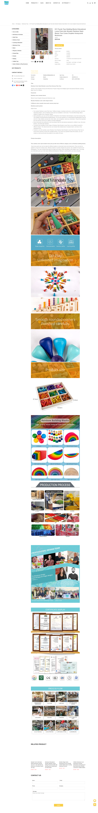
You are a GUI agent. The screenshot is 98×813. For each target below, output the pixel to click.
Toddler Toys (15, 61)
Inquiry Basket (58, 48)
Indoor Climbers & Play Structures (20, 64)
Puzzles (14, 56)
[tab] (33, 52)
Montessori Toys (25, 23)
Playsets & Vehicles (17, 50)
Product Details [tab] (34, 71)
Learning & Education (17, 42)
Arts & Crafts (15, 31)
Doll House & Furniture (18, 34)
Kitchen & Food (16, 39)
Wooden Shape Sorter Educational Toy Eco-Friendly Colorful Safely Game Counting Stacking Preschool (65, 764)
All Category (18, 23)
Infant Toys (15, 37)
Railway (14, 58)
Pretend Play (15, 53)
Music (14, 47)
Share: (32, 61)
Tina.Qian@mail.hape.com (19, 75)
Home (13, 23)
